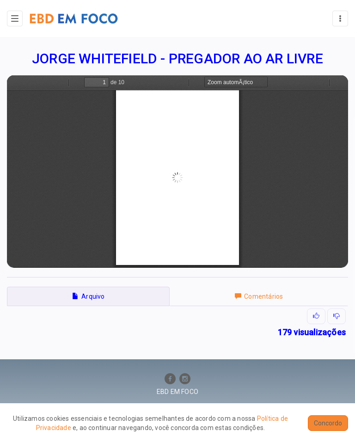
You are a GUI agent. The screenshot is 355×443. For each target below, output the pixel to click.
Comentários (259, 296)
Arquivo (88, 296)
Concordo (328, 423)
